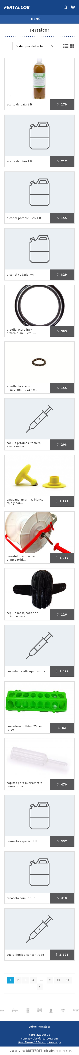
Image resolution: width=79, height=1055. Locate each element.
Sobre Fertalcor (39, 1027)
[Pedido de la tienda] (33, 46)
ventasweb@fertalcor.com (39, 1039)
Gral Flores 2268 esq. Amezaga (39, 1042)
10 (58, 980)
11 (68, 980)
